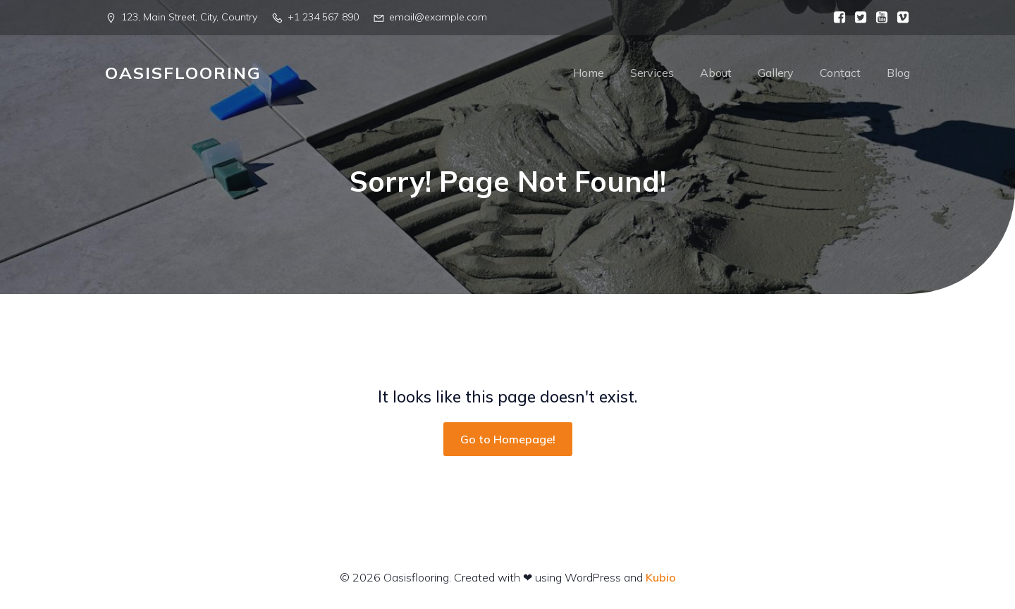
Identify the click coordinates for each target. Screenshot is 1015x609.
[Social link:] (836, 17)
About (716, 74)
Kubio (661, 579)
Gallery (776, 74)
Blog (898, 74)
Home (588, 74)
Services (652, 74)
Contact (840, 74)
